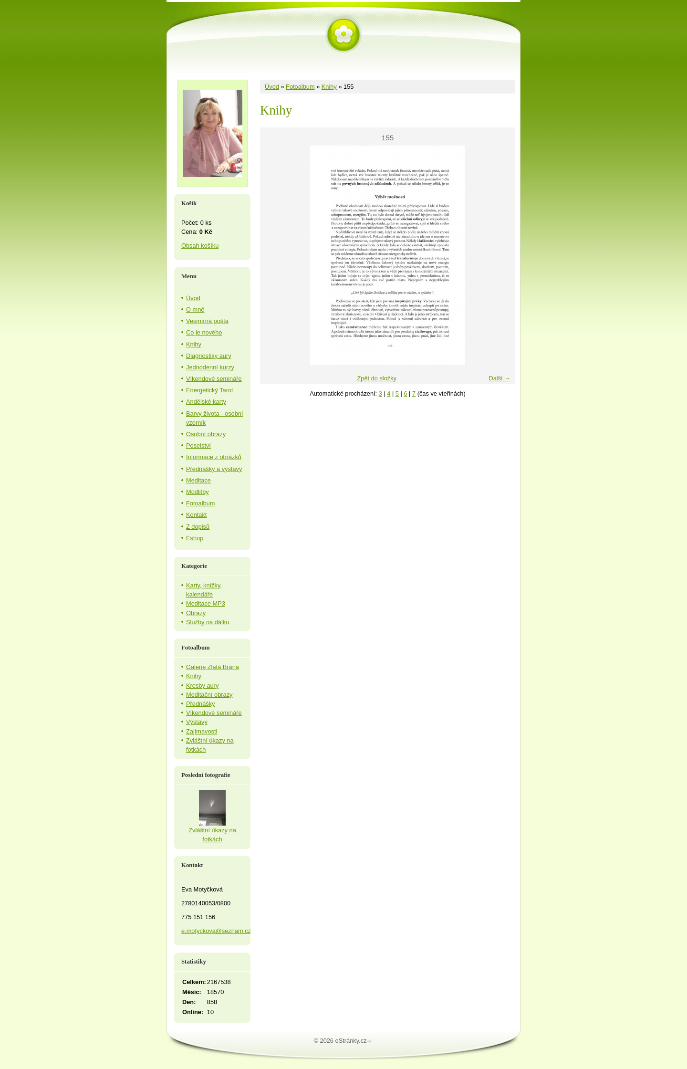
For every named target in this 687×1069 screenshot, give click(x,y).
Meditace (198, 480)
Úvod (272, 86)
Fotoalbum (300, 86)
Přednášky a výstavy (214, 468)
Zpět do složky (376, 378)
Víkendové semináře (214, 378)
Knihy (329, 86)
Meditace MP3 (205, 603)
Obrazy (196, 613)
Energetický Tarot (209, 390)
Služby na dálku (207, 622)
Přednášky (200, 703)
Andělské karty (206, 401)
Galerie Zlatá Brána (212, 667)
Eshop (194, 538)
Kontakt (196, 514)
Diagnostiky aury (208, 355)
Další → (499, 378)
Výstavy (197, 721)
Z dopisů (197, 526)
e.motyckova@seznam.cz (216, 930)
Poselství (198, 445)
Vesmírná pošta (207, 321)
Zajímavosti (201, 731)
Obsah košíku (200, 245)
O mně (195, 309)
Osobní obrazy (206, 434)
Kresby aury (202, 685)
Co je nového (204, 332)
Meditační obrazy (209, 694)
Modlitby (197, 491)
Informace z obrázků (213, 457)
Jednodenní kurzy (210, 367)
